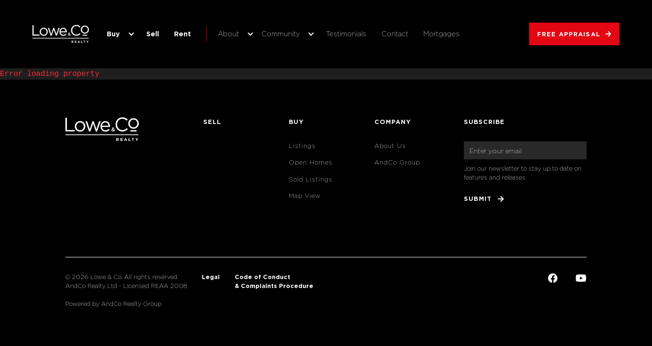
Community (281, 33)
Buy (113, 33)
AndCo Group (397, 162)
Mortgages (441, 33)
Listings (302, 146)
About (228, 33)
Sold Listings (311, 179)
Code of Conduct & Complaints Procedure (274, 281)
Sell (152, 33)
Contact (395, 33)
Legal (211, 276)
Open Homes (311, 162)
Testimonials (346, 33)
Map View (305, 196)
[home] (60, 34)
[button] (119, 34)
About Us (390, 146)
